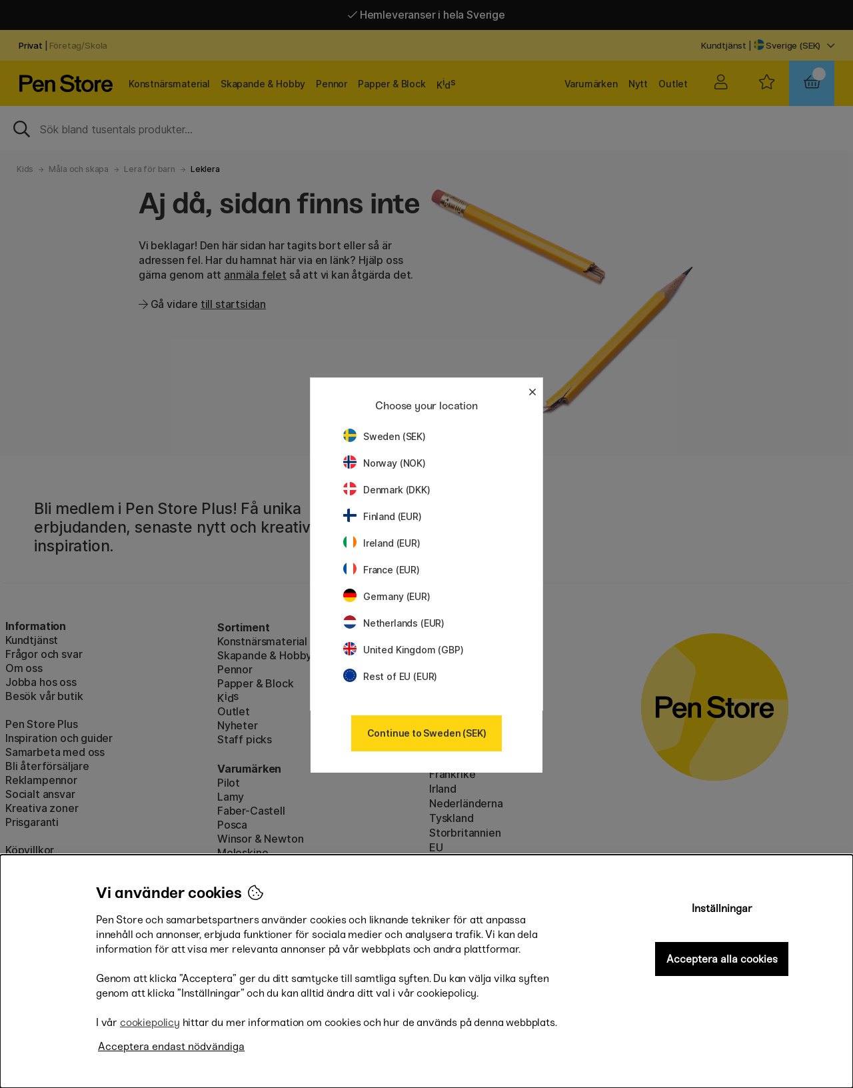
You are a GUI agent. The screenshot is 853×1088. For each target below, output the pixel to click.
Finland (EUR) (382, 516)
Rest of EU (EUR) (390, 676)
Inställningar (722, 908)
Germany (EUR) (386, 596)
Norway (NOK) (384, 463)
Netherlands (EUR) (393, 623)
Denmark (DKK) (386, 489)
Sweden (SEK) (384, 436)
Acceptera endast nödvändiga (171, 1046)
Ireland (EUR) (382, 543)
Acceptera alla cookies (722, 959)
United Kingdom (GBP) (403, 649)
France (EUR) (381, 569)
